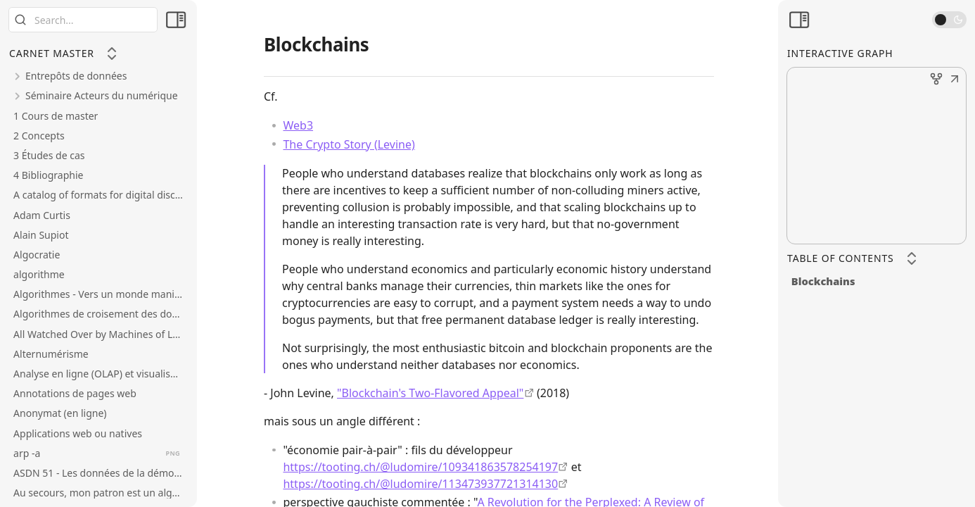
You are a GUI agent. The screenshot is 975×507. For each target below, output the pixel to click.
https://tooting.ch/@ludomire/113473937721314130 (420, 484)
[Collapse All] (112, 53)
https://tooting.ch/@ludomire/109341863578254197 (420, 467)
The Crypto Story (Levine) (348, 144)
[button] (955, 80)
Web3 (298, 125)
